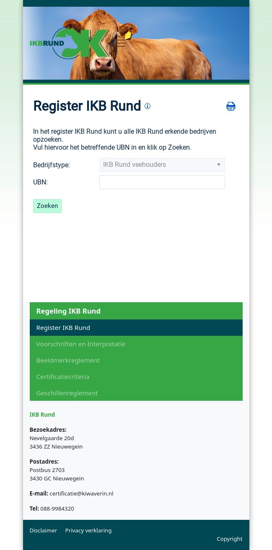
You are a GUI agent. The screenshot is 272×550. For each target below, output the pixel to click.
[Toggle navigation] (120, 43)
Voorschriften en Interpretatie (81, 344)
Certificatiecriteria (63, 376)
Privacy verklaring (88, 530)
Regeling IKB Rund (68, 311)
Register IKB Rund (63, 327)
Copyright (229, 538)
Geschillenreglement (67, 393)
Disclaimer (43, 530)
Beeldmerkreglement (68, 360)
